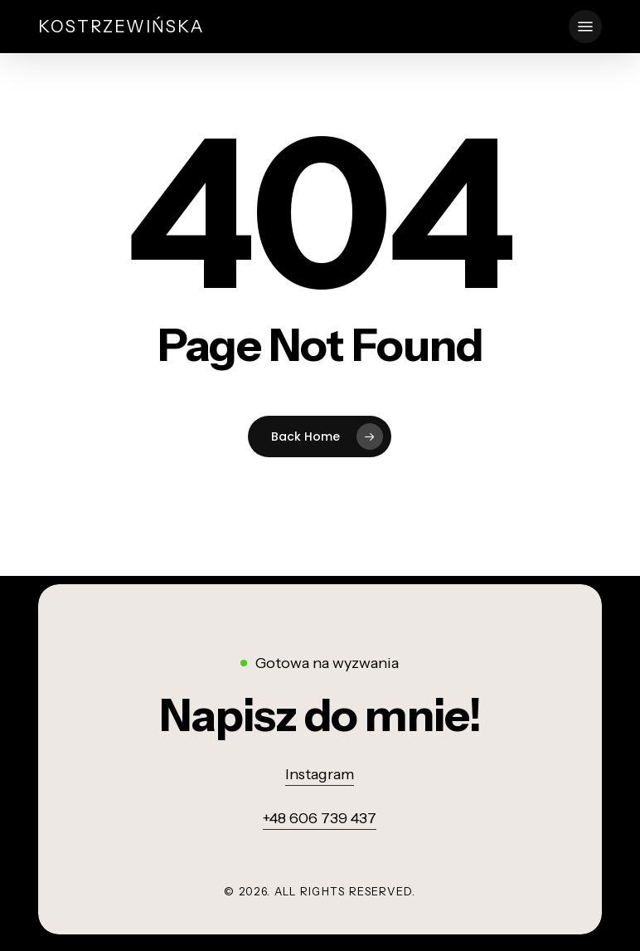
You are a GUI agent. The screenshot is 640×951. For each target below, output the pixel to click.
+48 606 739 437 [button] (319, 818)
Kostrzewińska (121, 26)
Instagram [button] (319, 774)
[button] (585, 26)
